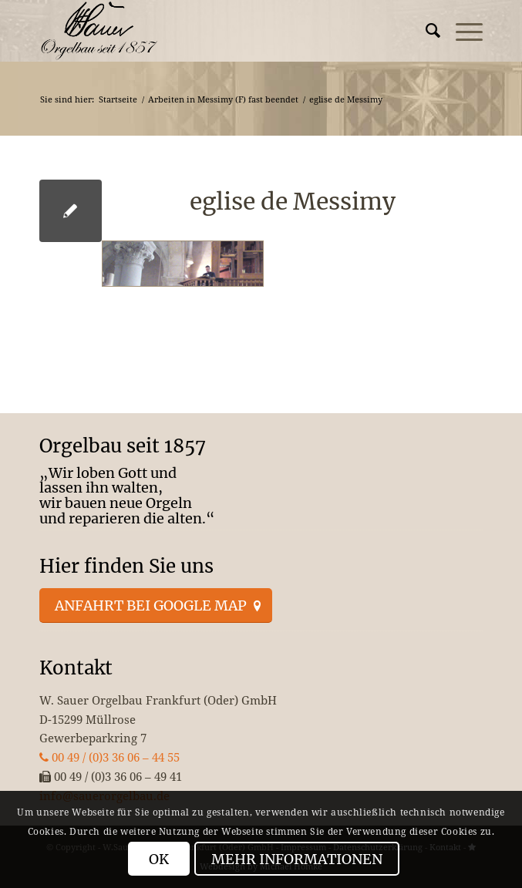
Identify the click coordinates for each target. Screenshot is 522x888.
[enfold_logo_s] (216, 31)
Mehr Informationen (296, 859)
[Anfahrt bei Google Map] (155, 606)
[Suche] (425, 31)
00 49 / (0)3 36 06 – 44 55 (109, 757)
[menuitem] (425, 31)
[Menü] (461, 31)
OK (159, 859)
